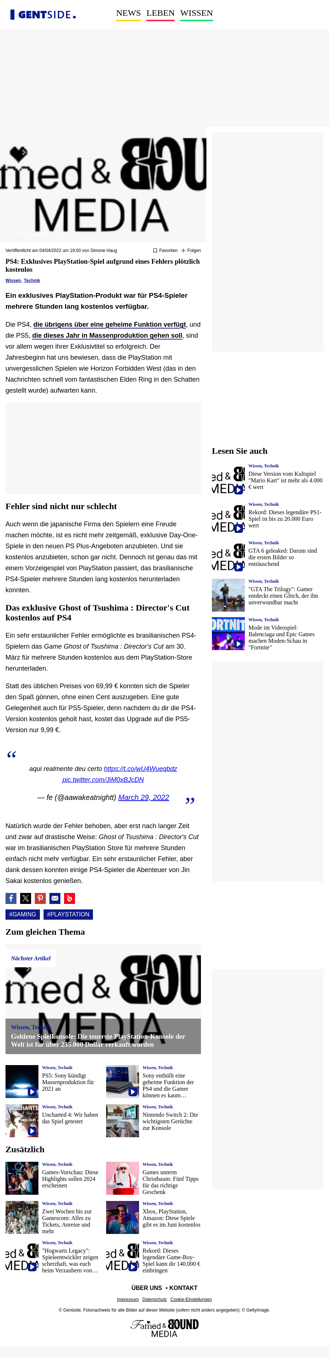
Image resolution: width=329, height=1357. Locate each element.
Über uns (146, 1288)
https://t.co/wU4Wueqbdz (140, 768)
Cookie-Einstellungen (191, 1299)
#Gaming (22, 914)
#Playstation (68, 914)
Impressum (128, 1299)
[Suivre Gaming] (191, 251)
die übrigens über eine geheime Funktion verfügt (109, 324)
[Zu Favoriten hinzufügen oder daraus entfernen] (165, 251)
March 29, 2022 (143, 797)
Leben (160, 13)
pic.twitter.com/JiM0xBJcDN (103, 779)
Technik (32, 280)
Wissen (196, 13)
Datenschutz (154, 1299)
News (128, 13)
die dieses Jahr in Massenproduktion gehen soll (107, 335)
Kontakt (183, 1288)
